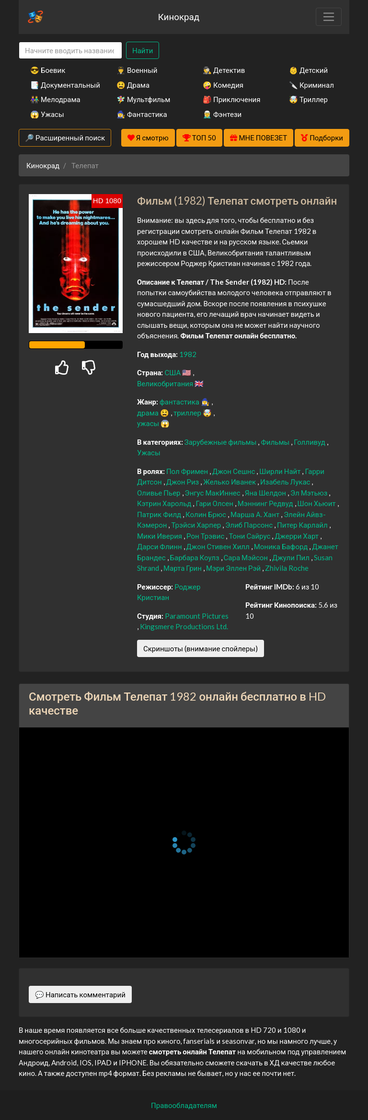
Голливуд (310, 442)
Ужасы (149, 452)
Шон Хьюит (317, 503)
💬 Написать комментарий (80, 994)
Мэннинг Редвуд (266, 503)
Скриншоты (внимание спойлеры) (200, 648)
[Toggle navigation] (329, 17)
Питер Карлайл (303, 524)
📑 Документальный (60, 85)
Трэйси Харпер (196, 524)
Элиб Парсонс (249, 524)
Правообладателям (184, 1105)
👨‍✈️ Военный (136, 70)
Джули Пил (291, 557)
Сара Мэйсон (246, 557)
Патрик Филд (160, 514)
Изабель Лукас (285, 481)
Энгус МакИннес (213, 492)
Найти (142, 50)
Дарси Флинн (160, 546)
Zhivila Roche (287, 568)
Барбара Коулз (195, 557)
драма (148, 412)
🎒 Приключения (231, 99)
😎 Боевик (47, 70)
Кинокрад (178, 16)
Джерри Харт (297, 535)
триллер (188, 412)
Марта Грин (183, 568)
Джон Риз (183, 481)
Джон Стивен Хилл (218, 546)
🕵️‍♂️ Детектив (224, 70)
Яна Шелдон (266, 492)
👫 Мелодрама (55, 99)
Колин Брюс (206, 514)
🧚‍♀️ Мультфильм (143, 99)
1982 (187, 354)
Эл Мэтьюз (309, 492)
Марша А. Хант (255, 514)
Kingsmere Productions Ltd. (184, 626)
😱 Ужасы (47, 114)
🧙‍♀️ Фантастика (141, 114)
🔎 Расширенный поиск (65, 137)
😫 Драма (133, 85)
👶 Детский (308, 70)
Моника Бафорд (282, 546)
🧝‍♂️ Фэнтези (222, 114)
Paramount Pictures (197, 616)
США (173, 372)
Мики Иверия (160, 535)
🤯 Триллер (308, 99)
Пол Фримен (187, 471)
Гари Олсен (215, 503)
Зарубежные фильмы (221, 442)
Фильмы (276, 442)
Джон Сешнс (234, 471)
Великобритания (166, 383)
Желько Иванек (230, 481)
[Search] (70, 50)
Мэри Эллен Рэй (234, 568)
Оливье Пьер (159, 492)
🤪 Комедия (223, 85)
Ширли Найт (280, 471)
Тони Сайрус (250, 535)
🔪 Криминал (311, 85)
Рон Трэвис (206, 535)
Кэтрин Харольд (165, 503)
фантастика (180, 401)
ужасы (149, 423)
